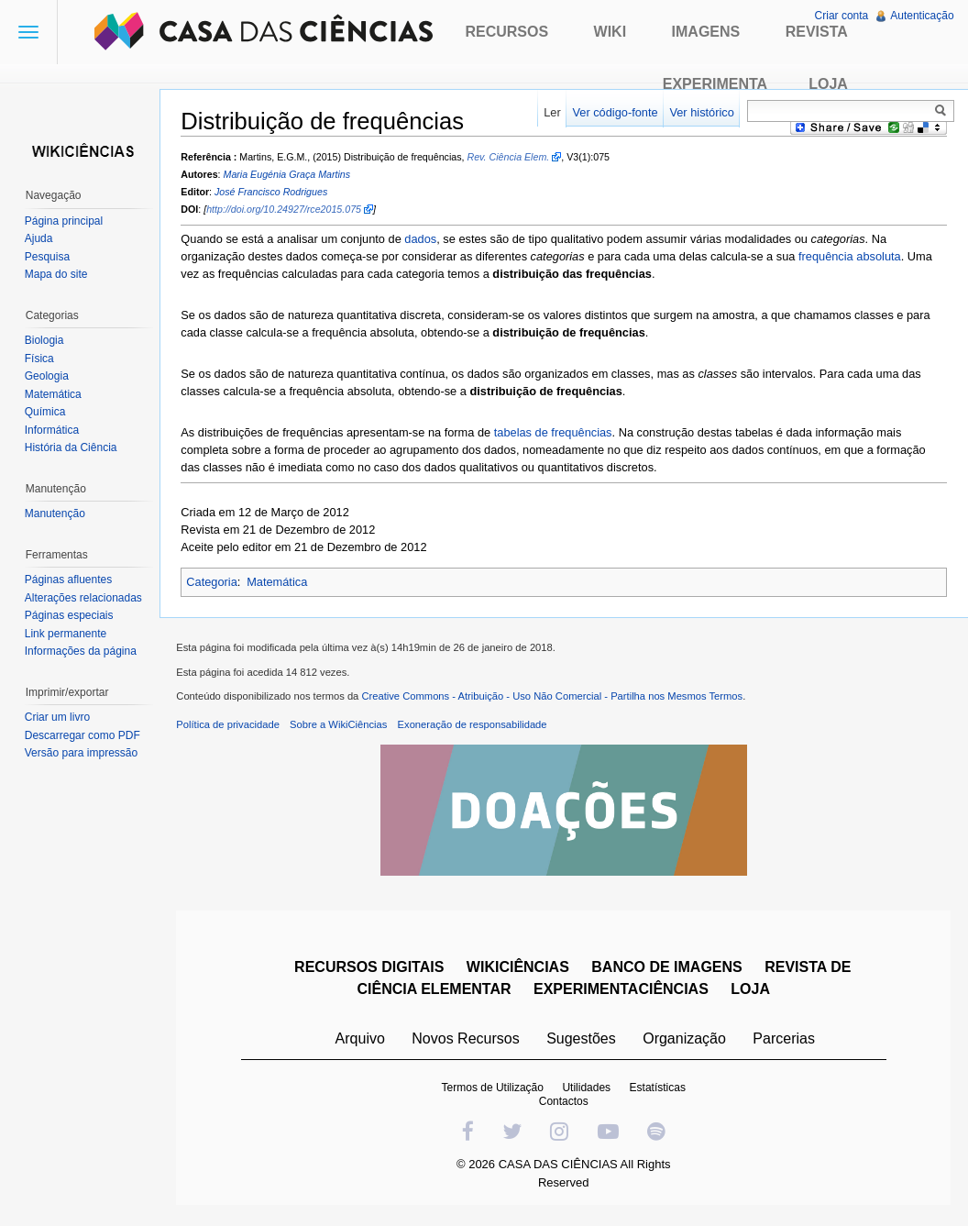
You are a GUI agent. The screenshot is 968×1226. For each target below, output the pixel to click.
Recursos (506, 31)
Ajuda (40, 238)
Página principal (65, 221)
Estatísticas (659, 1090)
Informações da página (82, 651)
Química (46, 411)
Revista (817, 31)
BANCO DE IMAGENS (668, 969)
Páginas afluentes (69, 579)
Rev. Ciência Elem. (511, 156)
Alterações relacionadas (84, 597)
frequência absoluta (853, 257)
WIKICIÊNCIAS (519, 969)
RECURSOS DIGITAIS (370, 969)
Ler (551, 112)
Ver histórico (700, 112)
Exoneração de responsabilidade (475, 727)
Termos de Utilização (493, 1090)
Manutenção (56, 513)
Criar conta (841, 15)
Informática (53, 430)
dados (424, 240)
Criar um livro (58, 717)
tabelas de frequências (556, 433)
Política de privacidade (231, 727)
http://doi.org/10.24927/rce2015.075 (287, 209)
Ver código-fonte (613, 112)
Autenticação (921, 15)
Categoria (215, 583)
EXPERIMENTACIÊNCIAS (622, 992)
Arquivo (361, 1041)
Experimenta (715, 84)
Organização (685, 1041)
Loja (828, 84)
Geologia (48, 376)
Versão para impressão (82, 752)
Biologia (45, 340)
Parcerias (785, 1041)
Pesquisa (48, 256)
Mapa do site (57, 274)
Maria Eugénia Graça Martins (290, 175)
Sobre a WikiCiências (341, 727)
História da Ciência (72, 447)
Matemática (280, 583)
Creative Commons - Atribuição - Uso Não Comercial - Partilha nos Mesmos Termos (555, 699)
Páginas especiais (70, 615)
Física (40, 358)
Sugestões (582, 1041)
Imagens (706, 31)
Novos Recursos (467, 1041)
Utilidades (588, 1090)
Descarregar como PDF (83, 735)
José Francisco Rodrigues (274, 192)
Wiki (610, 31)
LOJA (752, 992)
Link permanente (66, 633)
